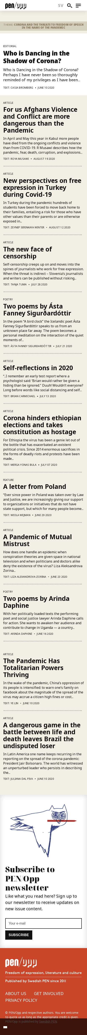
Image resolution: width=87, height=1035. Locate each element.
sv (60, 5)
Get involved (49, 993)
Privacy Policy (21, 1000)
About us (15, 993)
